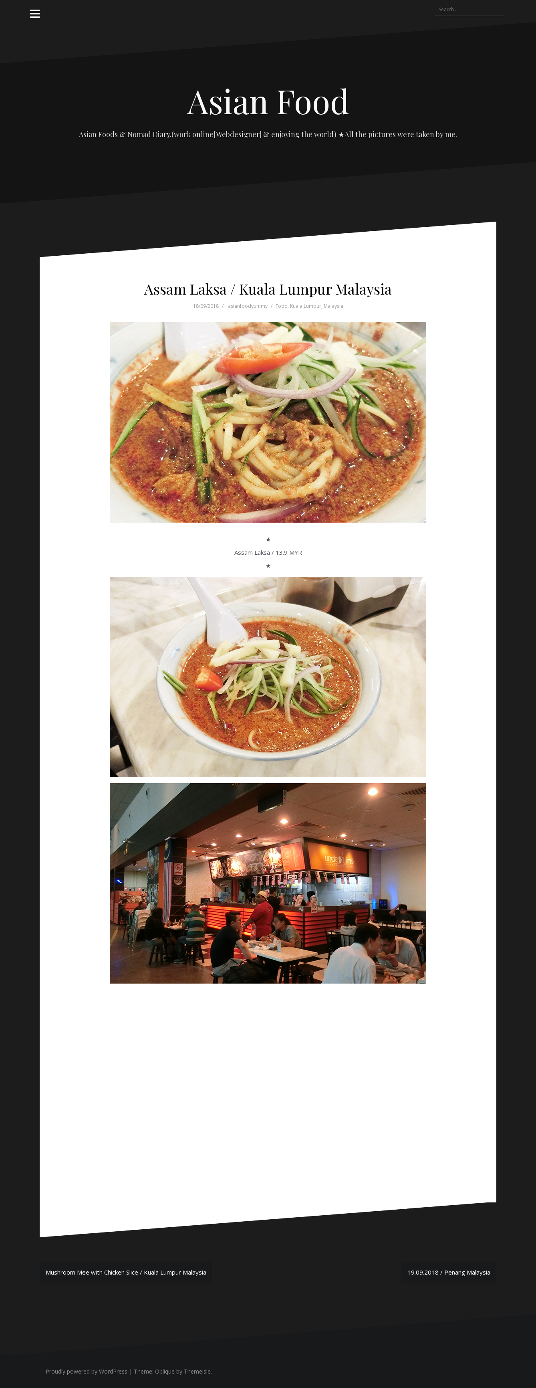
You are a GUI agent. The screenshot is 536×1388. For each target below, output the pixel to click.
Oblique (165, 1371)
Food (282, 306)
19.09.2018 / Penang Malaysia (448, 1272)
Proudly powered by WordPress (86, 1371)
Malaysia (333, 306)
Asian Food (268, 101)
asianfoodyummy (248, 306)
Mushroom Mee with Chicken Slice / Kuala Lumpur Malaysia (126, 1272)
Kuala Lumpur (305, 306)
